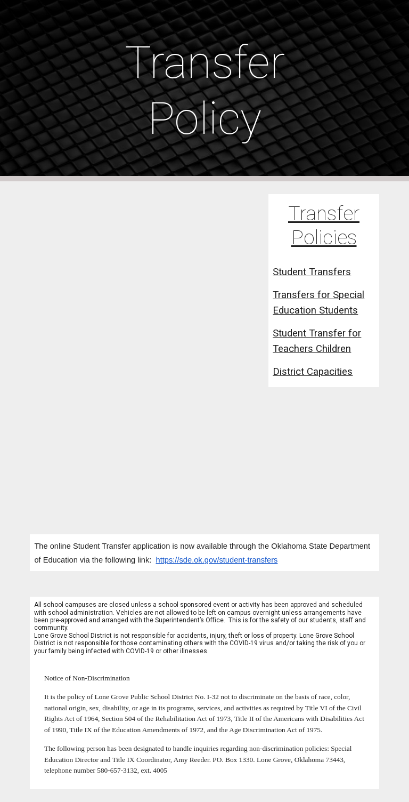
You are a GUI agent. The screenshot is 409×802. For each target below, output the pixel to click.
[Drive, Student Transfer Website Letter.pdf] (144, 351)
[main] (204, 90)
